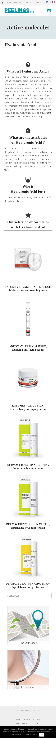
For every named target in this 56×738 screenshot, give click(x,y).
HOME (9, 3)
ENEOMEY (17, 3)
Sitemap (36, 719)
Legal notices (22, 723)
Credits (36, 723)
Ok (42, 735)
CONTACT (40, 3)
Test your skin (23, 719)
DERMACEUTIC (28, 3)
